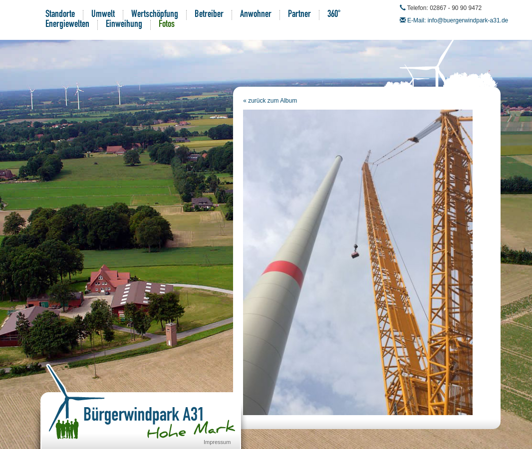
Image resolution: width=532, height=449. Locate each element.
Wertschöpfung (154, 15)
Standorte (60, 15)
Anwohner (255, 15)
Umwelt (103, 15)
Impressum (217, 442)
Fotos (167, 25)
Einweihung (124, 25)
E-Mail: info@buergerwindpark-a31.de (457, 20)
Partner (299, 15)
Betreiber (209, 15)
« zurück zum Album (270, 100)
